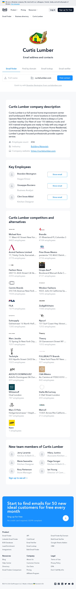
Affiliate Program (33, 573)
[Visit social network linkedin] (62, 584)
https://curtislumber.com (43, 151)
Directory (5, 566)
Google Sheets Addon (59, 543)
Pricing (23, 10)
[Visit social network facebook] (59, 584)
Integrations (6, 550)
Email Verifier (31, 543)
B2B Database (7, 543)
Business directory (22, 16)
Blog (4, 559)
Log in (52, 10)
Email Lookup (31, 546)
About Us (30, 559)
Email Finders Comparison (11, 570)
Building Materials (39, 146)
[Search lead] (65, 78)
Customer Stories (33, 563)
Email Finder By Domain (59, 536)
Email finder (11, 68)
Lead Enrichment (8, 546)
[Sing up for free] (66, 518)
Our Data (30, 566)
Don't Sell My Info (57, 570)
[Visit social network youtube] (69, 584)
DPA (52, 566)
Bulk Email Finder (33, 550)
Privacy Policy (55, 563)
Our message (15, 4)
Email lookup (47, 68)
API (28, 536)
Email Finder (6, 16)
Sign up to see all (17, 478)
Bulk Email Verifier (57, 539)
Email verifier (65, 68)
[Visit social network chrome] (73, 584)
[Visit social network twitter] (66, 584)
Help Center (6, 563)
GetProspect (4, 10)
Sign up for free (65, 10)
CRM (52, 546)
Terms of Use (55, 559)
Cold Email (30, 539)
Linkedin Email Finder (10, 539)
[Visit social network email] (55, 584)
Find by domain (29, 68)
